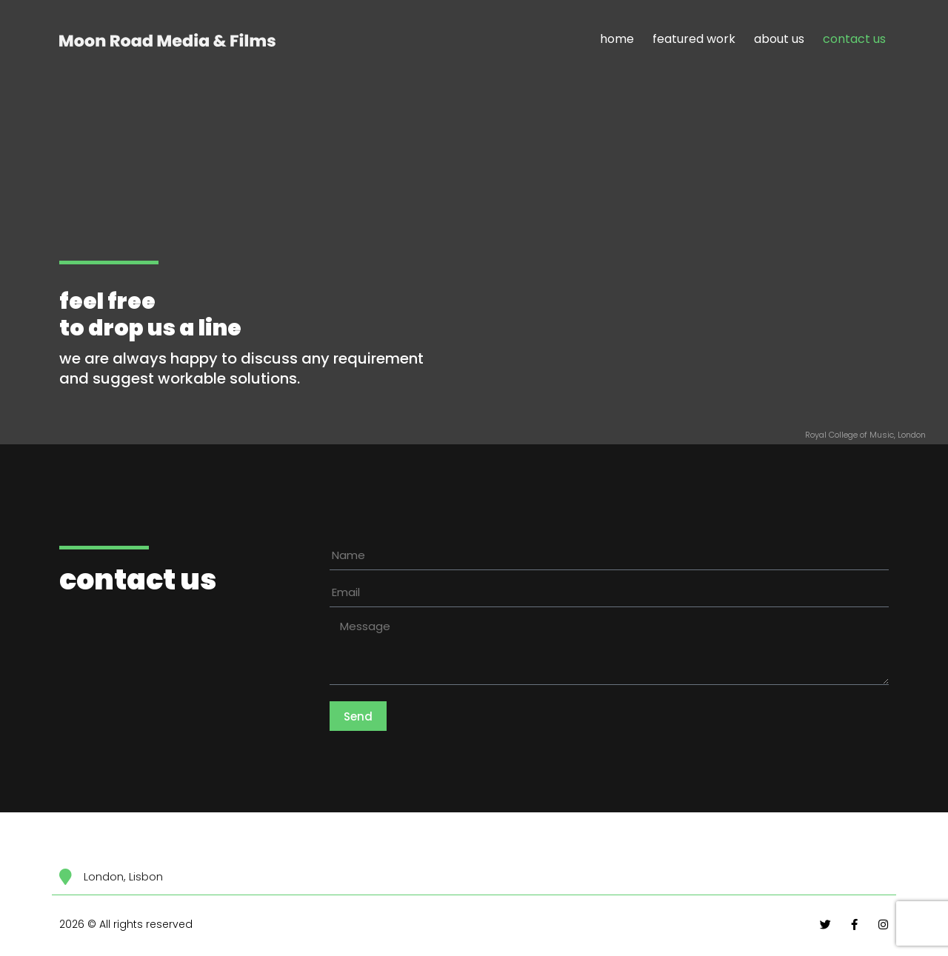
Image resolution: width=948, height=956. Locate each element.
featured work (693, 38)
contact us (854, 38)
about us (779, 38)
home (617, 38)
